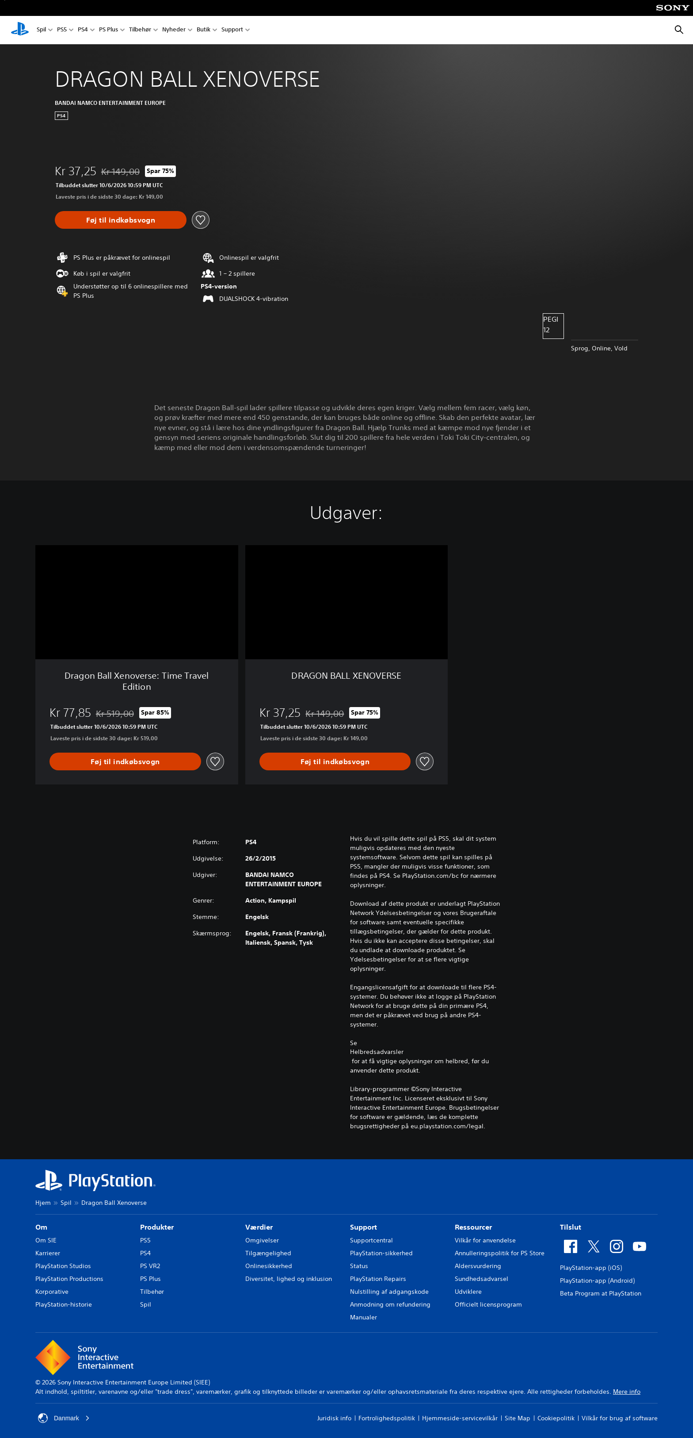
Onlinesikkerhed (268, 1266)
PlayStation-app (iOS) (591, 1268)
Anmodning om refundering (390, 1304)
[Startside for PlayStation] (20, 30)
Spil (41, 30)
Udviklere (468, 1292)
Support (232, 30)
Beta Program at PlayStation (600, 1293)
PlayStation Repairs (378, 1279)
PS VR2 (150, 1266)
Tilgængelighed (268, 1253)
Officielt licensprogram (488, 1304)
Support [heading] (363, 1227)
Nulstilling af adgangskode (389, 1292)
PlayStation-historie (63, 1304)
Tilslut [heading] (570, 1227)
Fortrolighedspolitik (386, 1418)
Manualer (363, 1317)
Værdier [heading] (259, 1227)
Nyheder (174, 30)
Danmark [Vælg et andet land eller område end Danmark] (63, 1418)
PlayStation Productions (69, 1279)
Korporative (52, 1292)
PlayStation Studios (63, 1266)
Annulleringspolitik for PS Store (499, 1253)
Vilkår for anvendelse (485, 1240)
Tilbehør (140, 30)
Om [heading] (41, 1227)
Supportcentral (371, 1240)
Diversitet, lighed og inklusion (288, 1279)
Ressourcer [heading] (473, 1227)
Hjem (43, 1203)
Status (359, 1266)
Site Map (517, 1418)
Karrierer (47, 1253)
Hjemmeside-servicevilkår (460, 1418)
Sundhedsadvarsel (481, 1279)
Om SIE (46, 1240)
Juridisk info (334, 1418)
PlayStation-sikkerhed (381, 1253)
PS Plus (108, 30)
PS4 (83, 30)
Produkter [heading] (157, 1227)
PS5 (62, 30)
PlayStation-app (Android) (597, 1280)
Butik (203, 30)
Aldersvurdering (478, 1266)
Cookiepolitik (556, 1418)
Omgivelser (262, 1240)
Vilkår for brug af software (620, 1418)
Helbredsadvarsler (377, 1052)
